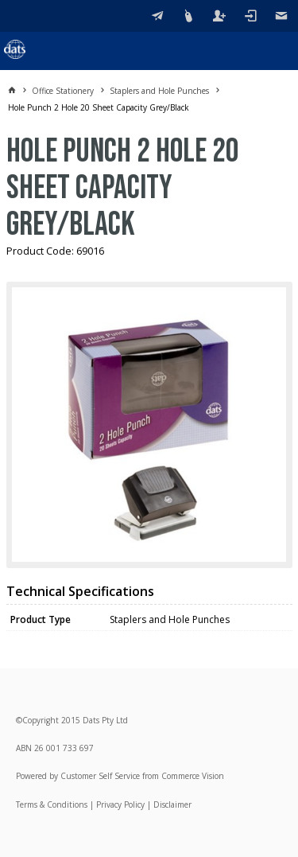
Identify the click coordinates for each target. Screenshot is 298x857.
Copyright (40, 720)
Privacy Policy (120, 804)
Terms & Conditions (51, 804)
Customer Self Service (100, 775)
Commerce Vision (192, 775)
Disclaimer (172, 804)
